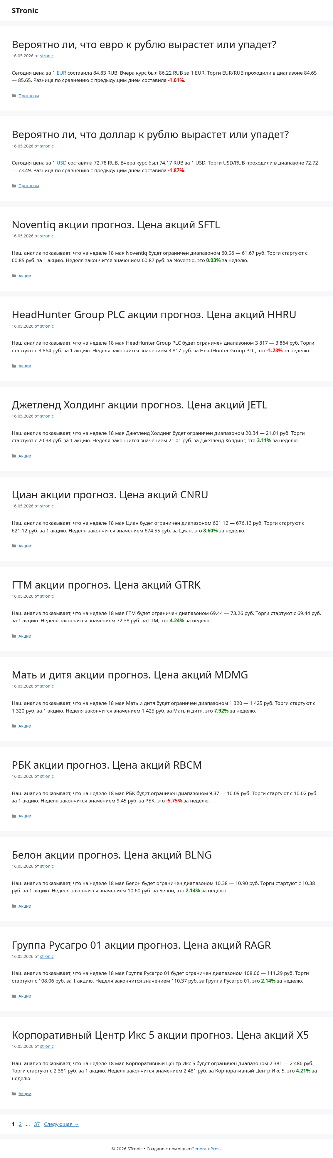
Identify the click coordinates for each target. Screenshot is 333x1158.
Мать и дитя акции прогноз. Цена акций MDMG (130, 674)
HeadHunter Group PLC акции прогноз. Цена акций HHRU (154, 314)
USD (62, 162)
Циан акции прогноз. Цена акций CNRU (110, 494)
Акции (24, 276)
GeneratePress (206, 1149)
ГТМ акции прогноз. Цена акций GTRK (106, 584)
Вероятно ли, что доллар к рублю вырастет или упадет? (150, 134)
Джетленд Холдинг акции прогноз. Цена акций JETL (139, 404)
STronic (25, 10)
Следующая (61, 1124)
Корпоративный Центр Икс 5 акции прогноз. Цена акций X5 (160, 1035)
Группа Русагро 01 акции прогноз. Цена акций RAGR (141, 945)
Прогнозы (28, 95)
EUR (61, 72)
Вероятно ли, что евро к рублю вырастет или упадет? (144, 44)
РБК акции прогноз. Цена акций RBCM (107, 765)
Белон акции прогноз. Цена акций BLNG (112, 855)
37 (37, 1124)
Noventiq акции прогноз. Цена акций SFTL (116, 224)
